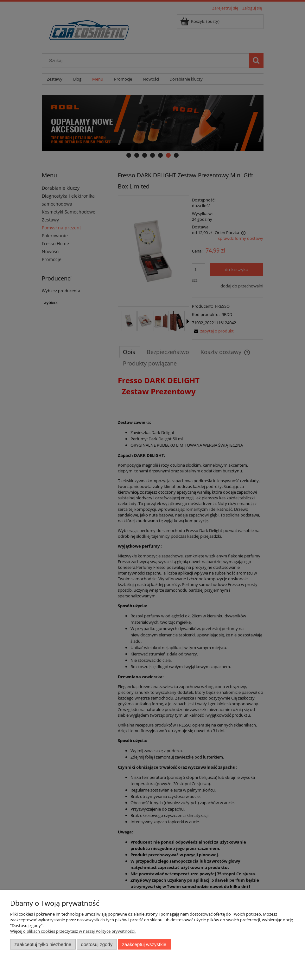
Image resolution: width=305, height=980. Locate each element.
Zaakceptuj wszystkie (144, 944)
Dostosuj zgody (96, 944)
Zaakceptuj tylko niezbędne (43, 944)
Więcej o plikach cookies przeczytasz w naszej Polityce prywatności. (73, 931)
